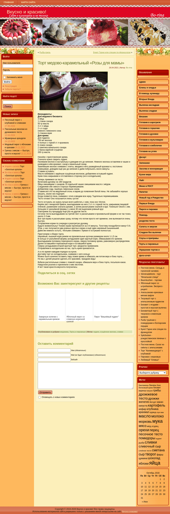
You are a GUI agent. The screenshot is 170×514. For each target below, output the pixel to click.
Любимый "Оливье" (150, 360)
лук (158, 412)
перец (154, 430)
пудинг (96, 332)
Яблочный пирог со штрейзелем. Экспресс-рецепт (152, 286)
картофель (156, 405)
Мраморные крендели (15, 138)
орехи (144, 430)
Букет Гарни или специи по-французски (112, 52)
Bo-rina (129, 68)
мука (157, 421)
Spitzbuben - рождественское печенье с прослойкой (153, 338)
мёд (149, 426)
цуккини (143, 458)
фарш (160, 454)
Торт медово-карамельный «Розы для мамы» (81, 62)
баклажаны (144, 385)
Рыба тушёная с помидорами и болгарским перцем (153, 323)
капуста (143, 405)
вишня (149, 391)
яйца (154, 463)
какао (160, 402)
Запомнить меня (14, 77)
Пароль (6, 70)
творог (150, 454)
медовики (64, 332)
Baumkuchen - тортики (151, 280)
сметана (158, 450)
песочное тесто (151, 434)
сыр (142, 454)
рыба (141, 442)
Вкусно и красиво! (26, 11)
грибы (157, 390)
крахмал (144, 412)
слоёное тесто (145, 451)
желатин (144, 401)
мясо (142, 426)
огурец (155, 426)
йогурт (153, 402)
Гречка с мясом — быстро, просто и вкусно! (17, 188)
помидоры (147, 438)
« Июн (145, 502)
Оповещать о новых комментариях (58, 402)
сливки (120, 332)
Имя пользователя (11, 63)
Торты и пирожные (78, 332)
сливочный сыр (150, 446)
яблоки (144, 463)
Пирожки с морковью (150, 357)
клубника (152, 408)
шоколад (154, 458)
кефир (142, 409)
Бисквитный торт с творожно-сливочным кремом (151, 314)
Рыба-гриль (44, 52)
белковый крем (146, 387)
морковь (145, 421)
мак (162, 412)
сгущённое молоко (108, 332)
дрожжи (153, 398)
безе (159, 385)
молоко (157, 416)
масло (145, 416)
